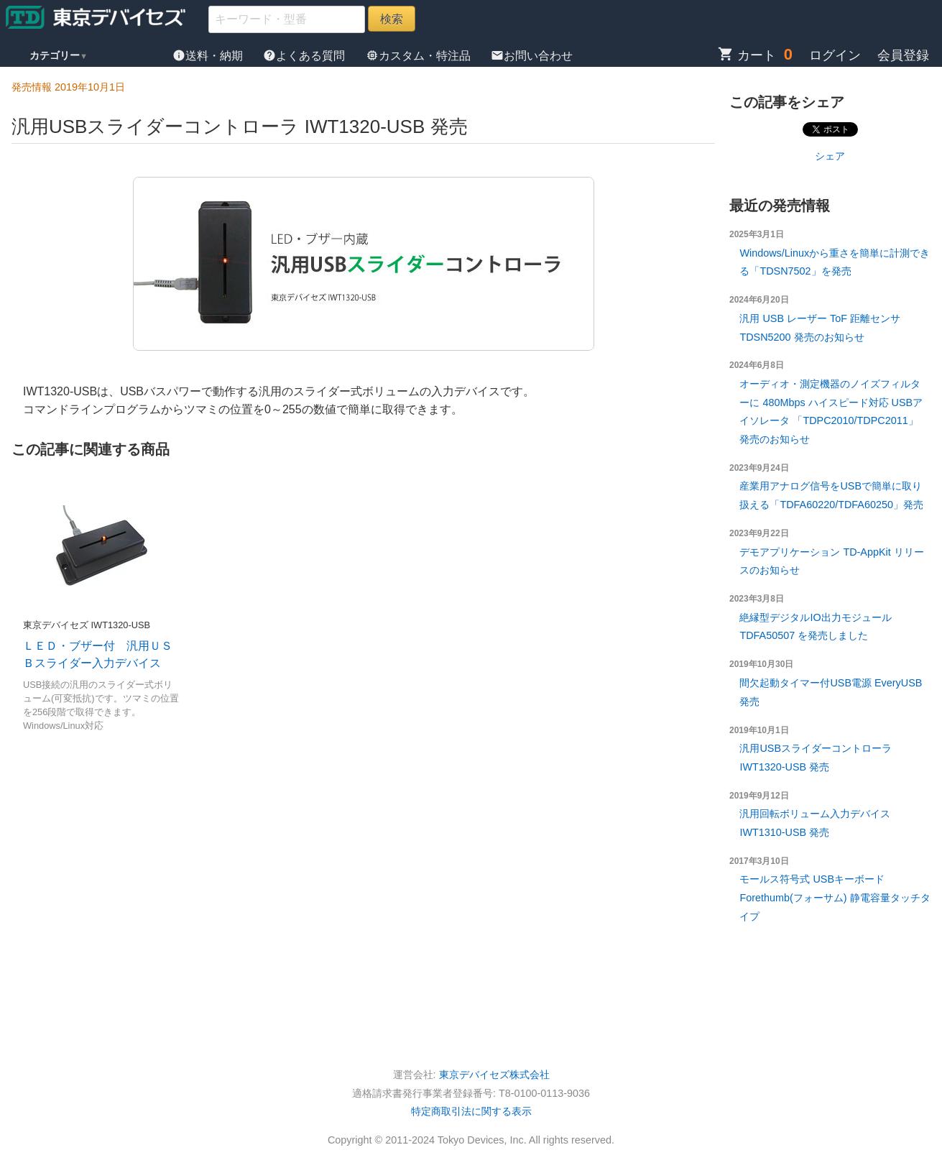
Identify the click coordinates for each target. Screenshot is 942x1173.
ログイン (835, 55)
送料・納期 (209, 56)
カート (747, 55)
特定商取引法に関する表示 (471, 1111)
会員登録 (903, 55)
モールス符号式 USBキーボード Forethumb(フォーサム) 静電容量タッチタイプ (834, 897)
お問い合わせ (532, 56)
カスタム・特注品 (420, 56)
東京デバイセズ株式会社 (494, 1074)
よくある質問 (305, 56)
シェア (830, 156)
